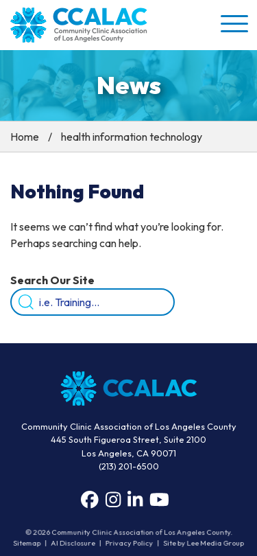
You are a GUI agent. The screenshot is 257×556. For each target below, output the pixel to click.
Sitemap (28, 543)
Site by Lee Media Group (203, 543)
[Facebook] (90, 500)
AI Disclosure (73, 543)
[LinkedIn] (135, 500)
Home (24, 136)
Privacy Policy (129, 543)
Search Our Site (52, 280)
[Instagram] (113, 500)
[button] (233, 23)
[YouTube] (159, 500)
